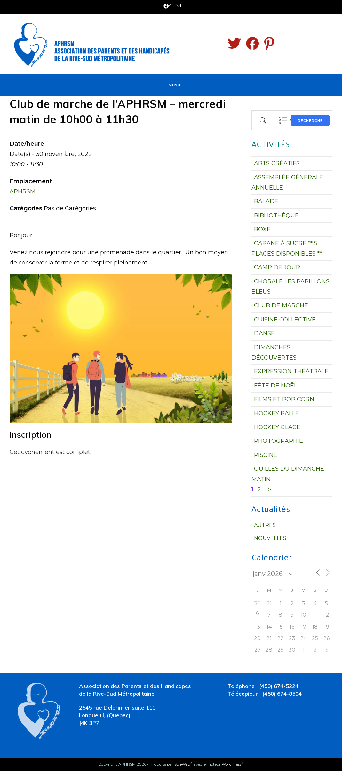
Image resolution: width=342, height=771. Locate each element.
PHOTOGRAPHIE (278, 440)
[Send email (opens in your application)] (177, 6)
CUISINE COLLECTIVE (285, 319)
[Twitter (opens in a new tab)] (234, 43)
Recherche (310, 120)
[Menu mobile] (171, 85)
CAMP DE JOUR (277, 267)
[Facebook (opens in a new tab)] (168, 6)
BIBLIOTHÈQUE (276, 215)
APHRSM (23, 191)
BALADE (266, 201)
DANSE (264, 333)
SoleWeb (183, 764)
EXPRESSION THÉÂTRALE (291, 371)
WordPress (233, 764)
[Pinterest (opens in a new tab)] (269, 43)
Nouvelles (270, 538)
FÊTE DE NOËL (275, 385)
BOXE (262, 229)
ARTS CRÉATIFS (277, 163)
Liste (283, 120)
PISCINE (265, 455)
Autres (265, 525)
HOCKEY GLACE (277, 427)
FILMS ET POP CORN (284, 399)
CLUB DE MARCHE (281, 305)
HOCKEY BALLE (276, 413)
